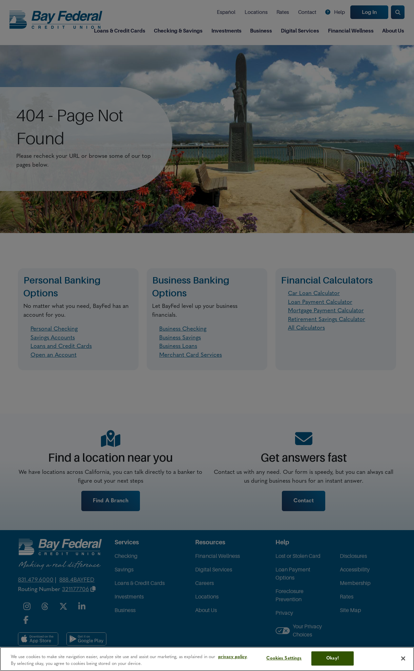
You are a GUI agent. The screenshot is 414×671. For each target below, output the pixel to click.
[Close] (403, 658)
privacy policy (232, 657)
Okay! (332, 658)
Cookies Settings (284, 658)
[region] (207, 659)
